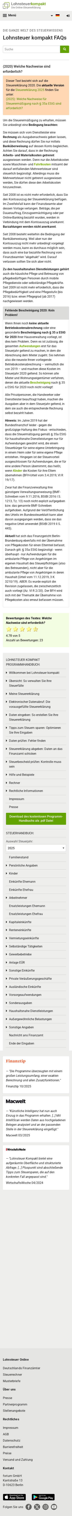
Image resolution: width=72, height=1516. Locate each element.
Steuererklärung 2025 (29, 90)
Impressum (16, 799)
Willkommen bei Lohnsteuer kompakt (34, 673)
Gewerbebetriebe (20, 954)
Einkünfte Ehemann (22, 881)
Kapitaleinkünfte (20, 922)
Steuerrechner (12, 1374)
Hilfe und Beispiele (21, 775)
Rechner (14, 783)
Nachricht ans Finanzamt (26, 1035)
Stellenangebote (14, 1411)
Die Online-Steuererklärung (26, 7)
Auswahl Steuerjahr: (19, 841)
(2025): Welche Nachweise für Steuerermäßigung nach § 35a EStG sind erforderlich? (33, 103)
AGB (6, 1434)
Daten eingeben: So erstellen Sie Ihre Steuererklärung (33, 717)
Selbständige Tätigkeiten (25, 946)
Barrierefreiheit (13, 1447)
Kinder (17, 470)
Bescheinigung (40, 382)
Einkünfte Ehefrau (21, 890)
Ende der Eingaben (21, 1043)
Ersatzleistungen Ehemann (27, 906)
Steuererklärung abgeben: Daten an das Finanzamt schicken (35, 751)
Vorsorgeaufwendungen (25, 995)
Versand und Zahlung (18, 1459)
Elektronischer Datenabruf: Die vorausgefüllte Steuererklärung (29, 704)
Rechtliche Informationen (26, 791)
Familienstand (18, 857)
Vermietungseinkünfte (24, 938)
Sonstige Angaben (21, 1027)
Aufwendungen (29, 346)
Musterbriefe (11, 1381)
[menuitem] (54, 16)
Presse (13, 807)
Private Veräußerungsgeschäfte (30, 978)
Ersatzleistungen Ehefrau (26, 914)
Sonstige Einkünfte (22, 970)
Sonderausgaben (20, 1003)
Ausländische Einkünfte (25, 987)
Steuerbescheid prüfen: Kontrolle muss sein (35, 764)
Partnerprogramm (15, 1404)
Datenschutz (11, 1440)
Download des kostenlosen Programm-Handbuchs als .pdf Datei (36, 818)
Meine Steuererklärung (24, 694)
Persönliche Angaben (23, 865)
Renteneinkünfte (20, 930)
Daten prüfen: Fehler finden (27, 741)
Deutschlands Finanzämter (21, 1368)
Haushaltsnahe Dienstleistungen (31, 1011)
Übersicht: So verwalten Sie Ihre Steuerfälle (30, 683)
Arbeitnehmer (18, 898)
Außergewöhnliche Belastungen (30, 1019)
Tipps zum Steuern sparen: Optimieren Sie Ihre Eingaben (35, 730)
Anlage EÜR (17, 962)
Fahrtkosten (42, 164)
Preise (7, 1453)
